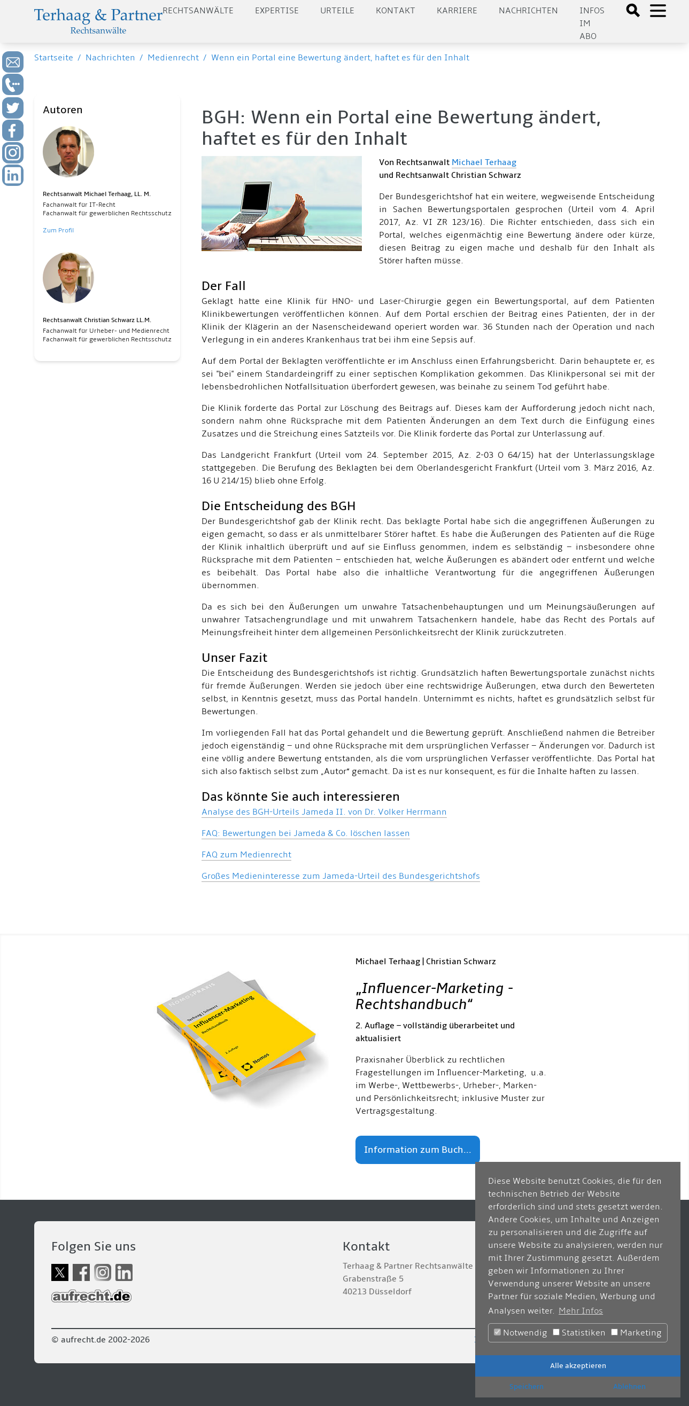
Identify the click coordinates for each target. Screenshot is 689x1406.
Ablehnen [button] (629, 1386)
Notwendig (520, 1332)
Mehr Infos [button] (581, 1311)
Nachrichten (528, 10)
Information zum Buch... (417, 1149)
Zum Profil (58, 230)
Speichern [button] (526, 1386)
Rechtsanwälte (198, 10)
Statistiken (579, 1332)
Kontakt (395, 10)
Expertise (277, 10)
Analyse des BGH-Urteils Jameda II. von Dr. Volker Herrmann (324, 812)
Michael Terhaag (484, 162)
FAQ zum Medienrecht (246, 854)
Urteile (337, 10)
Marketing (636, 1332)
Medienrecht (173, 57)
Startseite (53, 57)
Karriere (457, 10)
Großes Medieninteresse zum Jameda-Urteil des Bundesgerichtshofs (341, 876)
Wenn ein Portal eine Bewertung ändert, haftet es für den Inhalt (340, 57)
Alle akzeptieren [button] (578, 1365)
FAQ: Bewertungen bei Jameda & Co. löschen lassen (306, 833)
